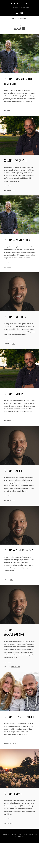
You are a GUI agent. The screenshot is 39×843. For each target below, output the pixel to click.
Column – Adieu (13, 471)
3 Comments (17, 666)
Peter (13, 110)
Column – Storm (13, 394)
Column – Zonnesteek (17, 240)
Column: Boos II (13, 794)
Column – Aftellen (15, 317)
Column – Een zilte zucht (19, 717)
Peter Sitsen (19, 4)
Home (13, 18)
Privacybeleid (19, 836)
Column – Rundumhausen (19, 550)
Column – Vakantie (15, 160)
